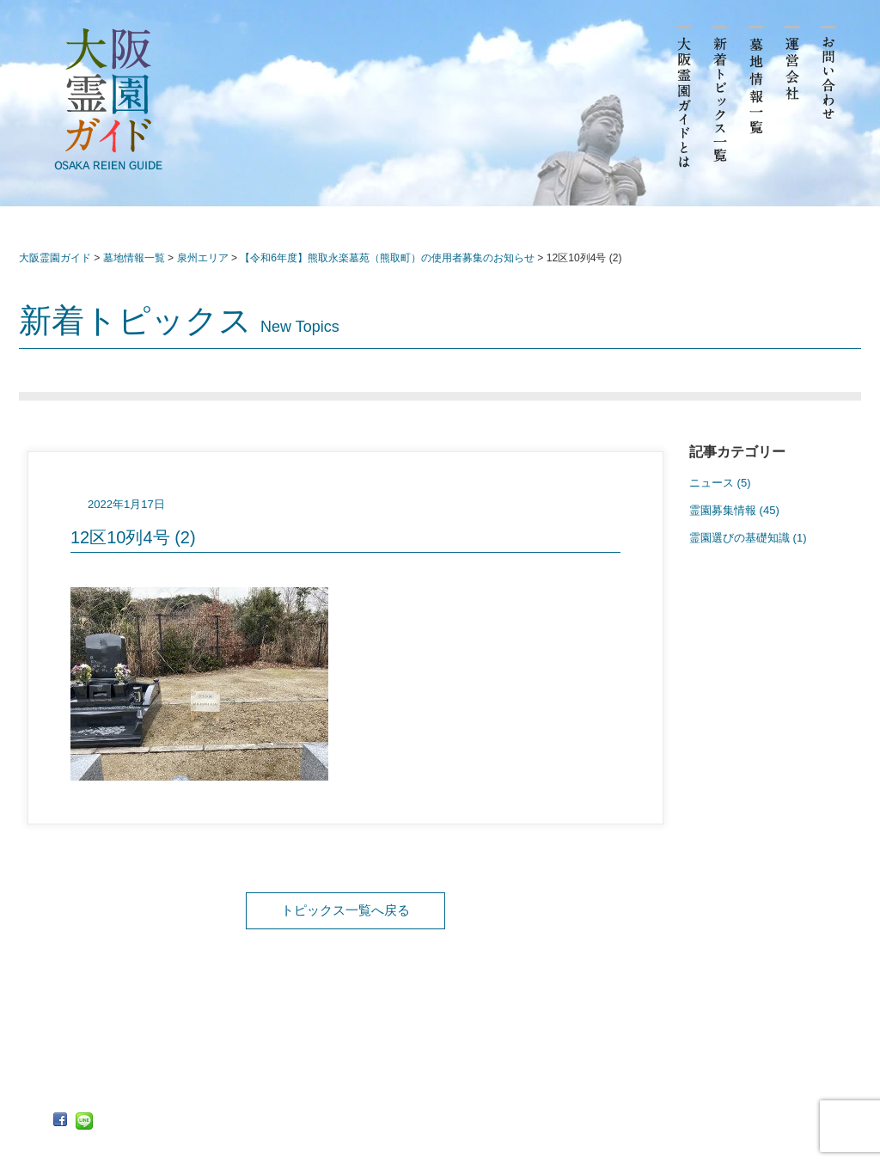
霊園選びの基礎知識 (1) (748, 537)
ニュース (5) (720, 482)
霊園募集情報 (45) (734, 510)
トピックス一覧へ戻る (345, 910)
